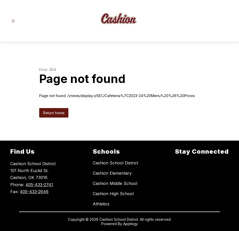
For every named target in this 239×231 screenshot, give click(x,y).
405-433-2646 (34, 191)
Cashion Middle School (115, 183)
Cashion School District (115, 162)
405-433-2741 (39, 184)
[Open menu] (13, 21)
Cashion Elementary (112, 173)
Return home (54, 113)
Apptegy (130, 224)
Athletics (101, 203)
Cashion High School (113, 193)
